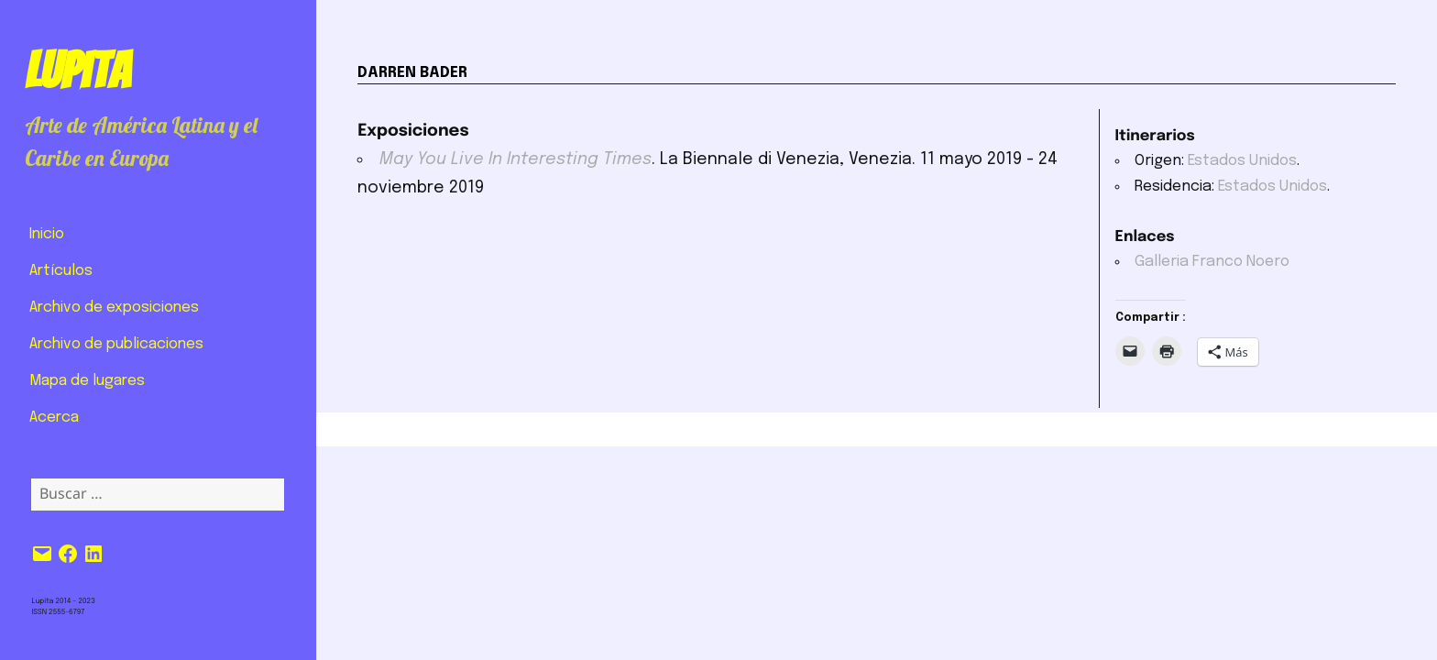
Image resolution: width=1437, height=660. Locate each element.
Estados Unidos (1242, 161)
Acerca (54, 417)
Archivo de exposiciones (114, 307)
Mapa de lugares (87, 381)
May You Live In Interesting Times (515, 159)
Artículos (61, 271)
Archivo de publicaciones (116, 344)
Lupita (77, 70)
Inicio (46, 234)
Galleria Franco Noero (1212, 262)
